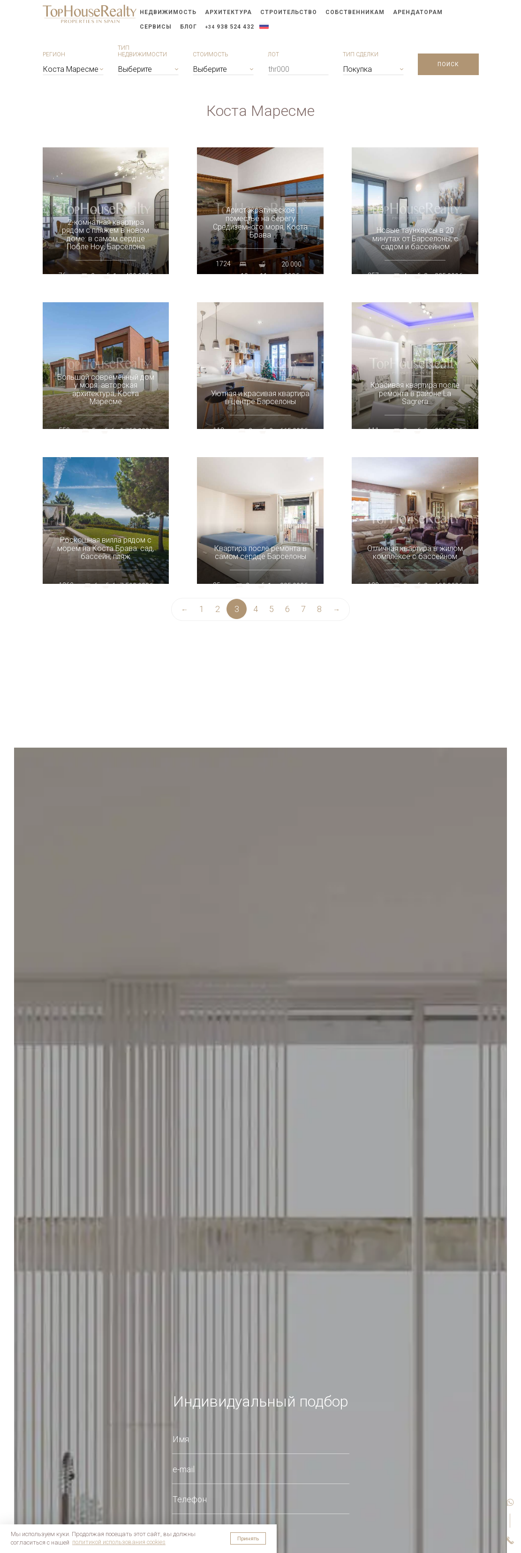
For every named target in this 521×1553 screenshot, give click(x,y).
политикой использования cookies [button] (119, 1541)
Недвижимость (168, 12)
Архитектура (228, 12)
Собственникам (355, 12)
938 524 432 (229, 26)
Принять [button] (248, 1538)
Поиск (448, 64)
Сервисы (156, 26)
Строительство (288, 12)
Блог (188, 26)
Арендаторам (418, 12)
